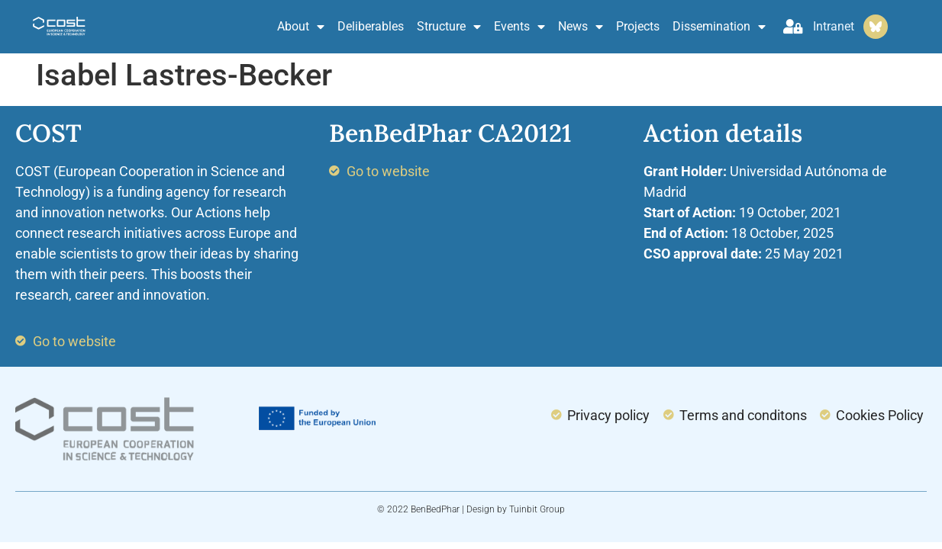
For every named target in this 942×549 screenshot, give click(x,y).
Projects (638, 26)
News (580, 26)
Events (519, 26)
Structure (449, 26)
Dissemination (719, 26)
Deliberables (370, 26)
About (300, 26)
